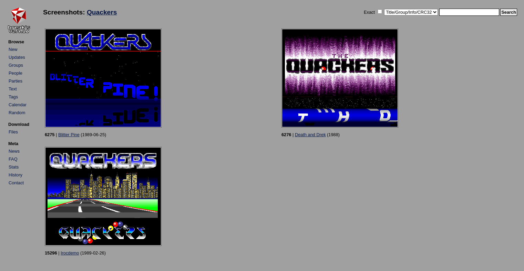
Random (17, 112)
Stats (14, 167)
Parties (15, 81)
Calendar (18, 104)
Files (13, 131)
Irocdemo (70, 253)
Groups (16, 65)
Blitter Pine (69, 134)
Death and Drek (310, 134)
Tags (13, 96)
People (15, 73)
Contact (16, 182)
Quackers (102, 12)
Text (13, 88)
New (13, 49)
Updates (17, 57)
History (15, 174)
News (14, 151)
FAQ (13, 159)
